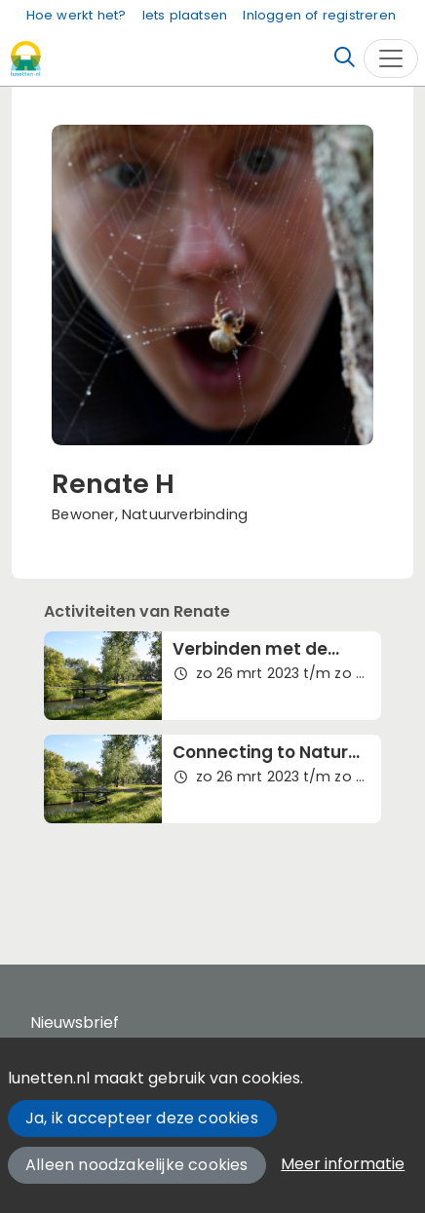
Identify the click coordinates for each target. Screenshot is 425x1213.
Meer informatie (343, 1164)
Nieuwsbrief (74, 1022)
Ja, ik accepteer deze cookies (141, 1118)
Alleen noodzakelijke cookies (137, 1165)
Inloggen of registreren (319, 15)
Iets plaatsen (185, 15)
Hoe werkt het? (76, 15)
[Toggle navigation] (391, 58)
